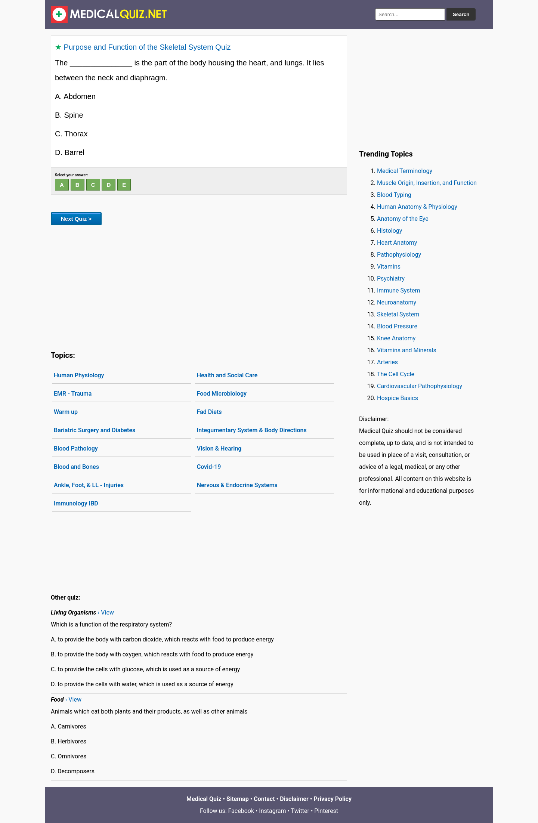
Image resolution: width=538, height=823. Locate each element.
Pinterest (326, 810)
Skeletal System (398, 314)
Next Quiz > (76, 219)
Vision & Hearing (219, 448)
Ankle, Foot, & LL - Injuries (89, 485)
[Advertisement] (199, 286)
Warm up (66, 411)
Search (461, 14)
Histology (389, 230)
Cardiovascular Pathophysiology (419, 386)
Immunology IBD (76, 503)
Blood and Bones (76, 466)
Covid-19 (209, 466)
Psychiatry (391, 278)
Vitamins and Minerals (406, 350)
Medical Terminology (404, 170)
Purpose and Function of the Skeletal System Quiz (147, 47)
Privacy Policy (333, 798)
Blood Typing (394, 194)
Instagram (272, 810)
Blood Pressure (397, 326)
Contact (264, 798)
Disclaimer (294, 798)
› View (106, 612)
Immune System (398, 290)
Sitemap (237, 798)
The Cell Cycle (395, 374)
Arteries (387, 362)
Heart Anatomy (397, 242)
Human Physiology (79, 375)
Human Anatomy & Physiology (417, 206)
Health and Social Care (227, 375)
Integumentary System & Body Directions (252, 430)
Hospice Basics (397, 398)
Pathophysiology (399, 254)
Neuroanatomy (396, 302)
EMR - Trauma (73, 393)
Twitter (300, 810)
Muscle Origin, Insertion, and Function (427, 182)
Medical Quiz (203, 798)
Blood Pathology (76, 448)
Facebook (241, 810)
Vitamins (389, 266)
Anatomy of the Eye (403, 218)
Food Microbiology (222, 393)
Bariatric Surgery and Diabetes (94, 430)
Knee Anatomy (396, 338)
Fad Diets (209, 411)
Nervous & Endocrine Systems (237, 485)
